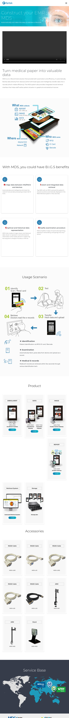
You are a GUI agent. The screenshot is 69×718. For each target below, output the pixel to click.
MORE (12, 429)
